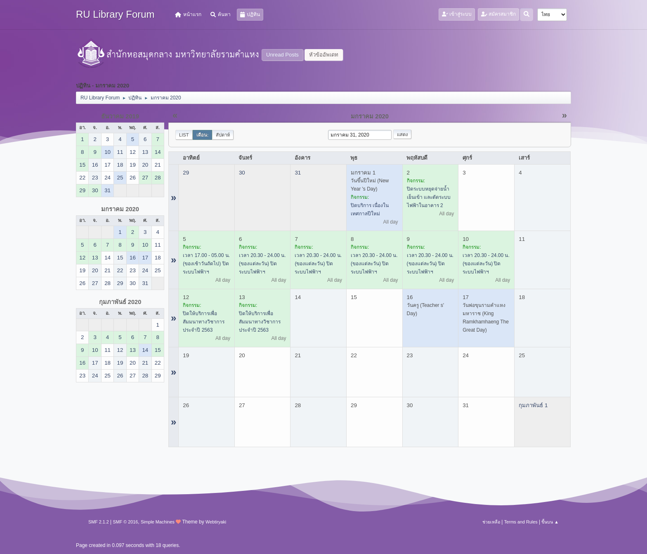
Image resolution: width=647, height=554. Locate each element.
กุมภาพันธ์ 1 (533, 405)
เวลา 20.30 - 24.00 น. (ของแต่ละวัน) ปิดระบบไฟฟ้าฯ (262, 263)
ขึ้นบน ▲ (550, 521)
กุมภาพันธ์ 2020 (120, 302)
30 (242, 173)
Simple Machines (158, 521)
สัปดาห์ (223, 134)
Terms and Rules (521, 521)
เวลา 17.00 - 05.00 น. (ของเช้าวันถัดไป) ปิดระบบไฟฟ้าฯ (206, 263)
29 (186, 173)
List (184, 134)
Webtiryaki (215, 521)
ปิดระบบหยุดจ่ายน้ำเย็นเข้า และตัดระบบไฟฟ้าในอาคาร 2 (429, 197)
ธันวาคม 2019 (120, 116)
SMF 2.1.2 (98, 521)
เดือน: (202, 134)
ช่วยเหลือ (491, 521)
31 (298, 173)
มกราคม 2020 (120, 209)
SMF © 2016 (125, 521)
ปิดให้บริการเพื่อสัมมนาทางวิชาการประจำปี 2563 (203, 322)
